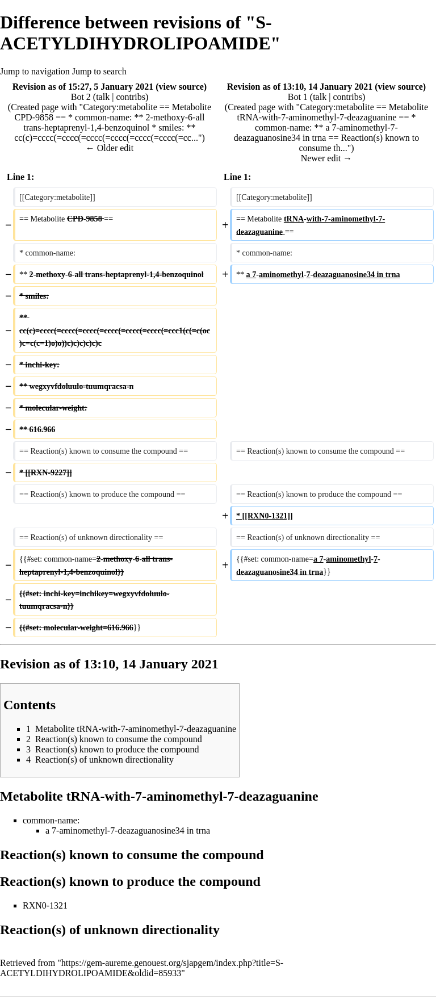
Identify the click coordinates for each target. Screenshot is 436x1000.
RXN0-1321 (45, 905)
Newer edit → (327, 158)
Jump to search (99, 71)
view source (181, 86)
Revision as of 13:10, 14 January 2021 (299, 86)
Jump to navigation (35, 71)
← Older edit (109, 148)
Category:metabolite (120, 107)
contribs (130, 97)
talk (103, 97)
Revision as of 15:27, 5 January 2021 (82, 86)
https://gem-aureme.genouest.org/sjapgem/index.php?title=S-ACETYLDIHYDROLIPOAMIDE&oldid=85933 (141, 968)
